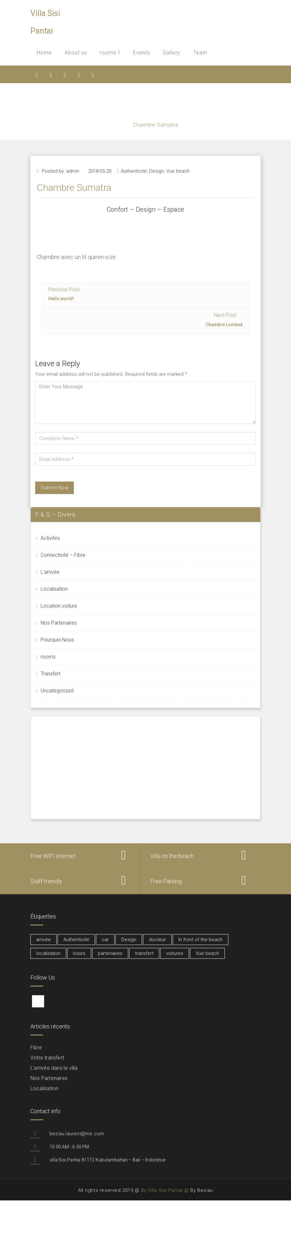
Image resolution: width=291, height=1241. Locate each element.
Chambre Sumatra (156, 125)
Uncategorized (57, 695)
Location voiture (59, 611)
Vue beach (178, 183)
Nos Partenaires (59, 627)
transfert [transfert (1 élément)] (144, 958)
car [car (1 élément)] (105, 944)
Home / (123, 125)
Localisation (54, 594)
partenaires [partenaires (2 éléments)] (110, 958)
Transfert (50, 678)
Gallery (171, 53)
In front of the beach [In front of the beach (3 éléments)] (200, 944)
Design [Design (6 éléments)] (128, 944)
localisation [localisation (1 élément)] (48, 958)
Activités (50, 543)
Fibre (36, 1052)
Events (141, 53)
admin (72, 183)
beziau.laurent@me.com (77, 1138)
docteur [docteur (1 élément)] (157, 944)
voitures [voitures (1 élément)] (174, 958)
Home (44, 53)
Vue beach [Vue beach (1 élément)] (207, 958)
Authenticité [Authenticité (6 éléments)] (76, 944)
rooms (110, 53)
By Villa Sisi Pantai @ (165, 1196)
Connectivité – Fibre (63, 560)
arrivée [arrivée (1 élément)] (43, 944)
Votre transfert (47, 1062)
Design (156, 183)
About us (76, 53)
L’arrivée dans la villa (54, 1073)
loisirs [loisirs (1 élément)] (79, 958)
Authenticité (134, 183)
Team (200, 53)
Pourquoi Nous (57, 644)
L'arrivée (50, 577)
